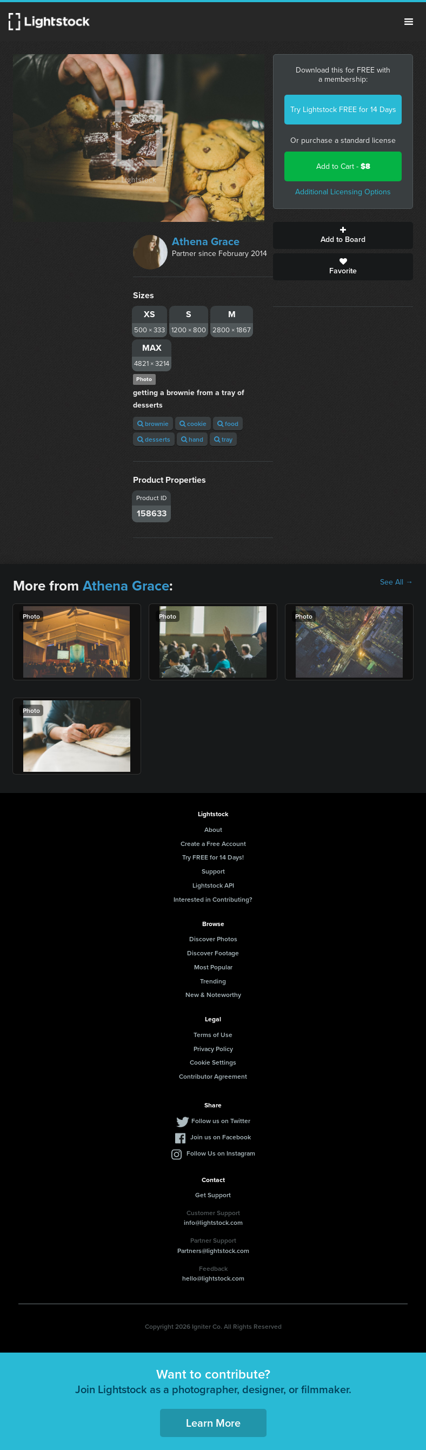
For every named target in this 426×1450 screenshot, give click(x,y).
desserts (153, 439)
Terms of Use (213, 1034)
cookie (193, 423)
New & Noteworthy (213, 994)
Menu (408, 21)
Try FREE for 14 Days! (213, 857)
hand (192, 439)
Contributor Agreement (213, 1076)
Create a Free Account (213, 843)
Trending (213, 981)
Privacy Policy (213, 1048)
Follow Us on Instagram (221, 1153)
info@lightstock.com (213, 1222)
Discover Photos (213, 938)
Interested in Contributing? (213, 899)
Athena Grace (205, 241)
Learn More (213, 1423)
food (227, 423)
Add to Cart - (343, 166)
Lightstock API (213, 885)
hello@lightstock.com (213, 1278)
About (213, 829)
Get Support (213, 1194)
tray (223, 439)
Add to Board (343, 235)
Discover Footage (213, 952)
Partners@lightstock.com (213, 1250)
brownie (153, 423)
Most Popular (213, 967)
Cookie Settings (213, 1062)
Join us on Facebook (220, 1136)
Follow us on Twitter (220, 1120)
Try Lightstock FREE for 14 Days (343, 109)
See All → (396, 582)
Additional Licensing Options (343, 192)
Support (213, 871)
